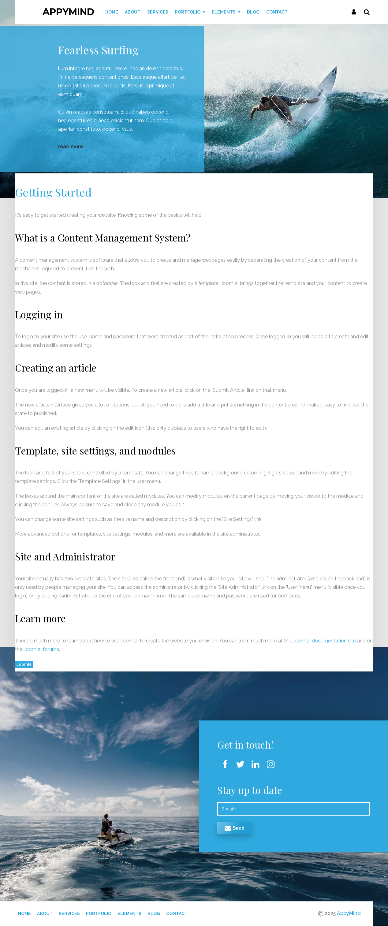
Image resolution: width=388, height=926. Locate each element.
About (45, 911)
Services (69, 911)
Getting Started (53, 189)
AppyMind (68, 9)
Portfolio (98, 911)
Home (24, 911)
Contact (177, 911)
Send (234, 825)
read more (70, 144)
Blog (153, 911)
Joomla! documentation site (324, 638)
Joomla (24, 661)
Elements (129, 911)
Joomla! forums (40, 647)
